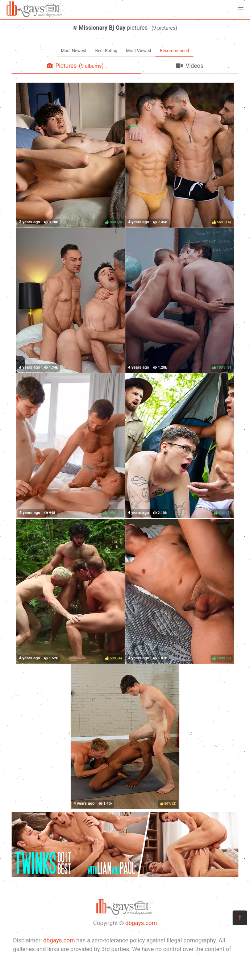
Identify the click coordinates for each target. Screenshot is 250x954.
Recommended (174, 50)
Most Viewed (138, 50)
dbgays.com (141, 923)
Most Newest (74, 50)
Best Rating (106, 50)
